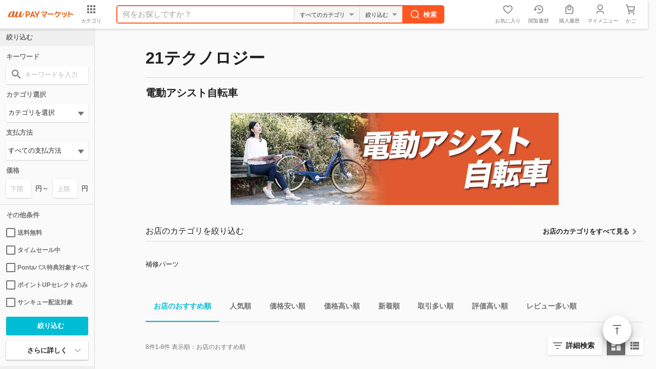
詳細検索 (580, 345)
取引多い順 (431, 308)
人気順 (236, 308)
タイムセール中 (33, 250)
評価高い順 (486, 308)
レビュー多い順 (547, 308)
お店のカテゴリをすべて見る (586, 231)
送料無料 (24, 232)
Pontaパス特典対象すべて (47, 267)
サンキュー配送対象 (39, 302)
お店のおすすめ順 (178, 308)
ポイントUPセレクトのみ (47, 285)
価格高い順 (338, 308)
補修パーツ (162, 264)
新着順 (385, 308)
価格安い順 (283, 308)
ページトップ (617, 330)
